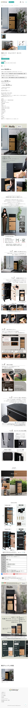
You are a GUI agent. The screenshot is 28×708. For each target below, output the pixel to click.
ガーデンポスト (16, 5)
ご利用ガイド (3, 692)
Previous (1, 45)
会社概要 (2, 701)
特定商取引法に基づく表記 (5, 700)
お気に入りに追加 (4, 88)
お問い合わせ (3, 693)
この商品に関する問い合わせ (5, 87)
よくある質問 (3, 695)
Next (26, 45)
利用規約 (2, 697)
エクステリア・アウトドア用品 (9, 5)
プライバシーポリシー (4, 698)
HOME (2, 5)
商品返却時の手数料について (5, 90)
